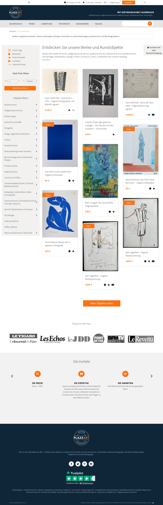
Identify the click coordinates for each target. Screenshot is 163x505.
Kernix (151, 503)
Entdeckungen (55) (87, 490)
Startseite (12, 31)
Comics (7, 139)
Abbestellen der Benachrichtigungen (111, 452)
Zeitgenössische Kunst (13, 110)
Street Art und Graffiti (12, 122)
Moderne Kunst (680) (48, 492)
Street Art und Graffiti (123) (107, 492)
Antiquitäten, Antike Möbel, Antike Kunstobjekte (17, 193)
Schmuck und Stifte (12, 177)
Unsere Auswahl (18, 57)
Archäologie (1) (17, 490)
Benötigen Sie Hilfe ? (36, 452)
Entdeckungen (10, 116)
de (145, 2)
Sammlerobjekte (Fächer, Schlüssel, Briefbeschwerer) (19, 184)
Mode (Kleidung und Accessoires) (17, 151)
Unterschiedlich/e (11, 221)
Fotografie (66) (100, 490)
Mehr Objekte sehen (101, 303)
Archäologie (9, 215)
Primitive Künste (10, 166)
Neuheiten (16, 54)
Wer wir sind (23, 452)
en (141, 2)
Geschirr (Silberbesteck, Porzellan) (18, 209)
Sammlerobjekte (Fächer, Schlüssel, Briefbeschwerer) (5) (77, 492)
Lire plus (46, 59)
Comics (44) (75, 490)
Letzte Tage (17, 50)
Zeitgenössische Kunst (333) (127, 492)
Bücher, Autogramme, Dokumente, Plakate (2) (54, 490)
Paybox (145, 503)
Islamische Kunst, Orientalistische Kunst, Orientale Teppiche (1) (128, 490)
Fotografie (8, 128)
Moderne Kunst (10, 104)
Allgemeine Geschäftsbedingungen (81, 454)
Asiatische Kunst (10, 171)
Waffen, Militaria (10, 227)
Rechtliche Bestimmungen (135, 452)
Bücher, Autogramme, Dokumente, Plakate (18, 158)
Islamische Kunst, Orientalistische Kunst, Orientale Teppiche (20, 202)
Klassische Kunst (11, 145)
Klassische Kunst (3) (33, 492)
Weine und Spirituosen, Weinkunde (18, 233)
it (148, 2)
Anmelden (128, 2)
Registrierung (114, 2)
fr (137, 2)
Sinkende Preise (19, 64)
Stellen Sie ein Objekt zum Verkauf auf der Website (63, 452)
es (151, 2)
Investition (16, 61)
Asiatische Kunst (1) (30, 490)
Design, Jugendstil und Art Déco (17, 134)
